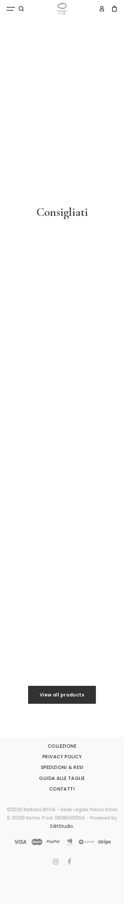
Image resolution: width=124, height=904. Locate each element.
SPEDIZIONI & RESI (62, 767)
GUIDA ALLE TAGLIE (62, 778)
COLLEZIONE (62, 746)
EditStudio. (62, 826)
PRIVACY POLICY (62, 756)
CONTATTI (62, 789)
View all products (62, 694)
